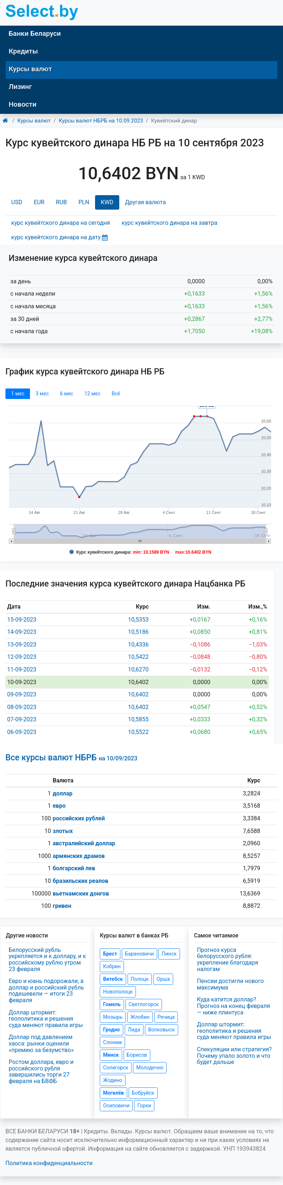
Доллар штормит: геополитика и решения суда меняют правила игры (46, 1019)
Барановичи (139, 954)
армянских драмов (79, 856)
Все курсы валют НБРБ (71, 758)
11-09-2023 (22, 669)
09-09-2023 (22, 694)
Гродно (111, 1029)
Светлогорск (144, 1004)
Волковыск (161, 1029)
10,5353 (138, 619)
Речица (166, 1017)
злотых (63, 831)
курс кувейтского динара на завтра (169, 222)
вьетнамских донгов (81, 893)
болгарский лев (74, 868)
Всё (116, 393)
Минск (111, 1055)
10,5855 (138, 719)
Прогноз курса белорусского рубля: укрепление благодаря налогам (227, 959)
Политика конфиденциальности (49, 1163)
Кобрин (111, 966)
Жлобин (140, 1017)
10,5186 (138, 631)
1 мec (17, 393)
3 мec (41, 393)
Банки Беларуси (35, 33)
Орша (163, 979)
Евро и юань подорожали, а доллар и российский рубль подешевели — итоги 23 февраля (46, 991)
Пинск (169, 954)
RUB (61, 202)
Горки (144, 1105)
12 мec (92, 393)
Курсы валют (30, 69)
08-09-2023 (22, 707)
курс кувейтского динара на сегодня (60, 222)
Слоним (112, 1042)
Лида (134, 1029)
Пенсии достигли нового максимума (230, 984)
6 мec (66, 393)
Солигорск (115, 1067)
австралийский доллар (84, 843)
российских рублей (79, 818)
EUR (39, 202)
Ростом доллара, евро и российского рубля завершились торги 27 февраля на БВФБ (41, 1072)
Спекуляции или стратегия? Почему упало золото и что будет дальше (234, 1055)
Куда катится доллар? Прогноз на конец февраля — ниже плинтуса (233, 1006)
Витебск (113, 979)
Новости (23, 104)
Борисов (137, 1055)
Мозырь (113, 1017)
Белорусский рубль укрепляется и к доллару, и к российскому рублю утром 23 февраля (47, 959)
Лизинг (20, 86)
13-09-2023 (22, 644)
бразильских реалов (80, 880)
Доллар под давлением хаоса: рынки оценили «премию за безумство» (41, 1043)
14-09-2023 (22, 631)
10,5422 (138, 656)
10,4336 (138, 644)
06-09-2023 (22, 732)
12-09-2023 (22, 656)
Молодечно (149, 1067)
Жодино (112, 1080)
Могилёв (113, 1093)
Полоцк (140, 979)
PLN (83, 202)
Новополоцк (118, 992)
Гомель (112, 1004)
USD (16, 202)
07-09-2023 (22, 719)
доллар (63, 793)
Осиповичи (116, 1105)
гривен (62, 905)
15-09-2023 (22, 619)
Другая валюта (145, 202)
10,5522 (138, 732)
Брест (110, 954)
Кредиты (23, 51)
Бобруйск (143, 1093)
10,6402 (138, 694)
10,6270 (138, 669)
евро (59, 805)
